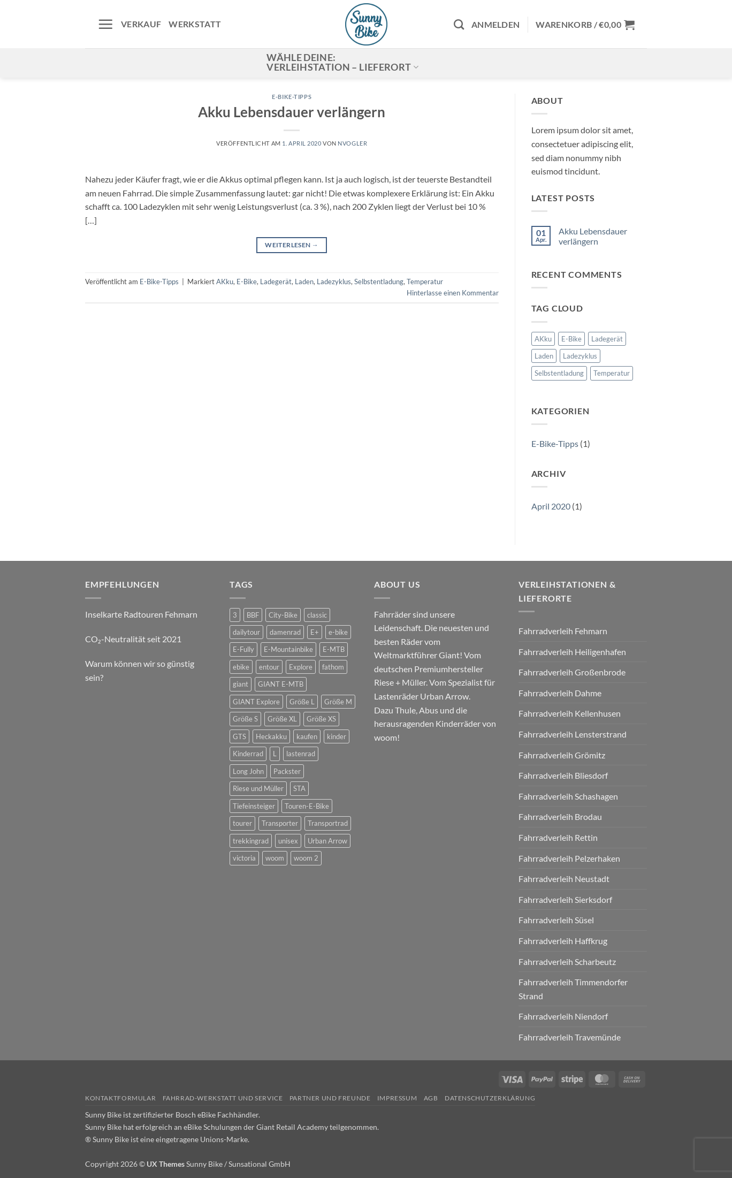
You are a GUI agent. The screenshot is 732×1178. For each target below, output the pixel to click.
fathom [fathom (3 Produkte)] (333, 667)
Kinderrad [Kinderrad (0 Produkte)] (248, 753)
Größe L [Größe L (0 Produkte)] (302, 701)
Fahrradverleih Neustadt (563, 878)
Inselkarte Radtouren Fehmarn (141, 614)
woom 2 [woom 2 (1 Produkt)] (306, 858)
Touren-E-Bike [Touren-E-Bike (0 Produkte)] (307, 806)
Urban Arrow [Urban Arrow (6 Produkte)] (327, 841)
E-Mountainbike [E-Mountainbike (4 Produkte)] (288, 649)
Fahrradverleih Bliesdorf (563, 775)
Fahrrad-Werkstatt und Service (223, 1098)
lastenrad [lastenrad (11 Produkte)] (300, 753)
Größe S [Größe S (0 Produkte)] (245, 719)
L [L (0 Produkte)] (275, 753)
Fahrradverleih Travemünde (569, 1037)
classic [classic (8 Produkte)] (317, 615)
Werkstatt (195, 24)
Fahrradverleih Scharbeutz (567, 961)
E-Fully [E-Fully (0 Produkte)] (243, 649)
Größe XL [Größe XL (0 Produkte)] (282, 719)
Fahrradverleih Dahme (559, 693)
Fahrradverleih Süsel (556, 920)
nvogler (352, 143)
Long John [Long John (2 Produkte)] (248, 771)
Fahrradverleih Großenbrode (572, 672)
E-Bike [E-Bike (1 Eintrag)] (571, 339)
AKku (224, 281)
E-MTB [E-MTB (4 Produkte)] (334, 649)
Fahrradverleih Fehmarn (562, 631)
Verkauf (141, 24)
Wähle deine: (342, 62)
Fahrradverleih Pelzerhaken (569, 858)
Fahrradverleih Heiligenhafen (572, 652)
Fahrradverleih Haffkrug (562, 941)
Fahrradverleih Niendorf (563, 1016)
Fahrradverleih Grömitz (561, 755)
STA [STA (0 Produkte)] (299, 788)
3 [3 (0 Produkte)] (235, 615)
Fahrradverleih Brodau (560, 816)
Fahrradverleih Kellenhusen (569, 713)
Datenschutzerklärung (490, 1098)
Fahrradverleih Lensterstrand (572, 734)
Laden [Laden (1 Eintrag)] (544, 356)
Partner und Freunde (330, 1098)
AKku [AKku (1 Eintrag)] (543, 339)
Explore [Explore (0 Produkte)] (300, 667)
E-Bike (247, 281)
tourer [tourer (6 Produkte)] (242, 823)
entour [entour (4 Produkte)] (269, 667)
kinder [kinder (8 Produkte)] (336, 736)
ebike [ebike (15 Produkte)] (241, 667)
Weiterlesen (291, 245)
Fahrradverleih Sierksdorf (565, 899)
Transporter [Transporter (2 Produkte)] (280, 823)
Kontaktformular (120, 1098)
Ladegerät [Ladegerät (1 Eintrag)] (607, 339)
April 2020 (550, 506)
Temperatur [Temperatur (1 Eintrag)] (611, 373)
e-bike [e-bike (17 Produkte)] (338, 632)
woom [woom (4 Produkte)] (274, 858)
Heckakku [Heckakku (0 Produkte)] (271, 736)
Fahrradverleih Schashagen (568, 796)
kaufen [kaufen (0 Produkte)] (306, 736)
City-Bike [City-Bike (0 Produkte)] (283, 615)
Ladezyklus (334, 281)
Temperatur (425, 281)
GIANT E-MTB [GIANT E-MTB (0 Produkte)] (280, 684)
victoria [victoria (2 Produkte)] (244, 858)
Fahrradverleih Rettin (558, 837)
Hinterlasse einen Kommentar (453, 292)
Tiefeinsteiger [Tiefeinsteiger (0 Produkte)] (254, 806)
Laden (304, 281)
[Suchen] (459, 24)
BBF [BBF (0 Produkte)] (253, 615)
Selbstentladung (378, 281)
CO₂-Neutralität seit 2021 (133, 639)
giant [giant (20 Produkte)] (240, 684)
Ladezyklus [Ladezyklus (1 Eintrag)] (580, 356)
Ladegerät (276, 281)
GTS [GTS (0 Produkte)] (239, 736)
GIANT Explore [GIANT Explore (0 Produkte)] (256, 701)
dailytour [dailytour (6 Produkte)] (246, 632)
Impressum (397, 1098)
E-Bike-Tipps (291, 96)
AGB (431, 1098)
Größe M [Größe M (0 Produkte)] (338, 701)
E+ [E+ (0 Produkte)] (314, 632)
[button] (105, 24)
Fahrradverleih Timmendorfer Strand (573, 989)
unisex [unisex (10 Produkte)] (288, 841)
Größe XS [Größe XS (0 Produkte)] (321, 719)
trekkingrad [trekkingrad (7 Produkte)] (251, 841)
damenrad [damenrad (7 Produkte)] (285, 632)
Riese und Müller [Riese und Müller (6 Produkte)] (258, 788)
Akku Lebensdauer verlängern (291, 112)
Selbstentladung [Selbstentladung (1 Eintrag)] (559, 373)
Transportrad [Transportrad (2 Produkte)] (328, 823)
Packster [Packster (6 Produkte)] (287, 771)
